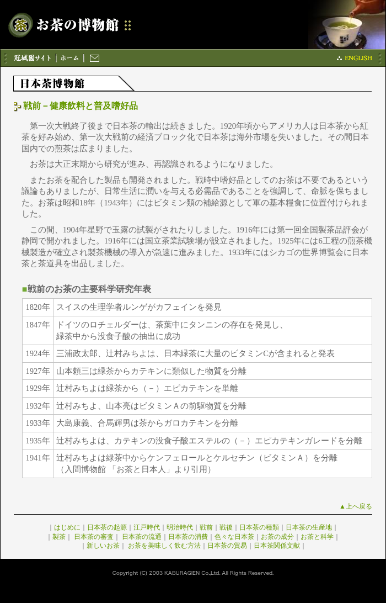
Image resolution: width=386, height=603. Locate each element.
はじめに (67, 527)
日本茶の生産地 (309, 527)
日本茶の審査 (94, 537)
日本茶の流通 (142, 537)
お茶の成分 (277, 537)
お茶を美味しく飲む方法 (164, 545)
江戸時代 (146, 527)
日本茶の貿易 (227, 545)
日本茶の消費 (188, 537)
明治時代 (180, 527)
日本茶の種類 (259, 527)
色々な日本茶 (234, 537)
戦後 (226, 527)
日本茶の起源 (107, 527)
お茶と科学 (317, 537)
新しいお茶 (103, 545)
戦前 (206, 527)
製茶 (59, 537)
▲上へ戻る (355, 506)
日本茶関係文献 (277, 545)
